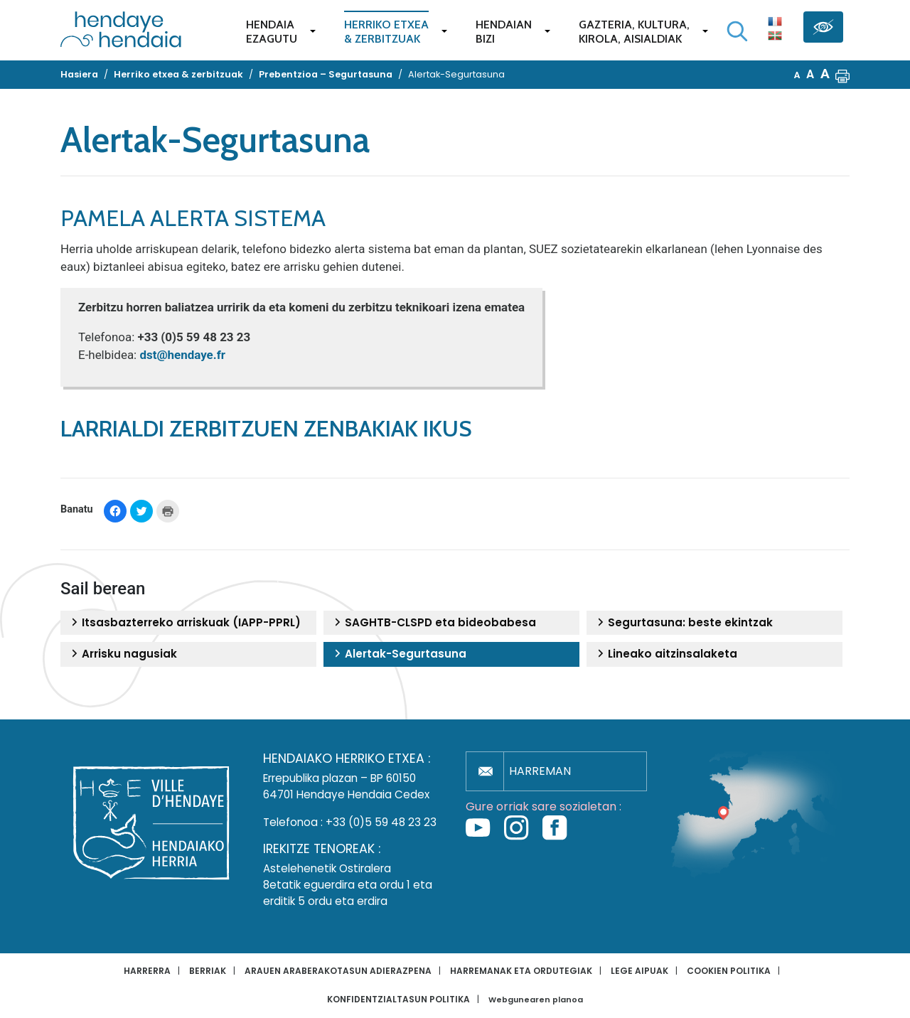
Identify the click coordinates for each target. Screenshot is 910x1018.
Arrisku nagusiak (122, 654)
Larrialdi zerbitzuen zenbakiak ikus (266, 428)
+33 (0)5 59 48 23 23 (381, 822)
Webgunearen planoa (535, 1000)
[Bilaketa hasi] (737, 31)
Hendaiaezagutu (271, 31)
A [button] (797, 75)
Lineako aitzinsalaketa (665, 654)
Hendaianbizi (504, 31)
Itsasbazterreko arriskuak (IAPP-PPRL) (184, 623)
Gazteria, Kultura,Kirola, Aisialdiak (634, 31)
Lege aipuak (639, 971)
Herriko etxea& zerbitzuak (386, 31)
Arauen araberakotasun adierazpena (338, 971)
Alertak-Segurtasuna (398, 654)
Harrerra (147, 971)
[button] (842, 75)
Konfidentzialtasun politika (398, 999)
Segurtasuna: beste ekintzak (683, 623)
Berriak (207, 971)
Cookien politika (729, 971)
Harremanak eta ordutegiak (521, 971)
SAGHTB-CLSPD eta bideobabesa (433, 623)
